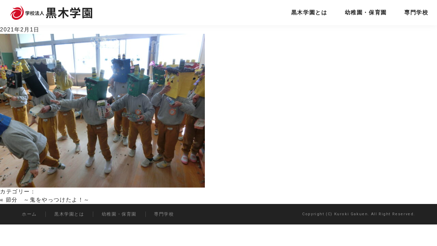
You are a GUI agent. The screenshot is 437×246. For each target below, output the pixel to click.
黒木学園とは (309, 12)
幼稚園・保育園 (366, 12)
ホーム (29, 214)
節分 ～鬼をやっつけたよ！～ (48, 200)
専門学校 (416, 12)
